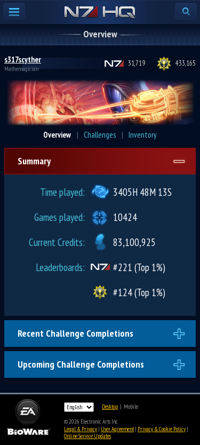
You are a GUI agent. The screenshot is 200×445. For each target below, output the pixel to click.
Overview (57, 135)
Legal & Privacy (80, 429)
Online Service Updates (87, 436)
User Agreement (117, 429)
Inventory (143, 135)
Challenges (100, 135)
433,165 (185, 63)
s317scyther (22, 59)
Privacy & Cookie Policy (162, 429)
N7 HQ (100, 12)
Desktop (110, 406)
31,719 (136, 63)
